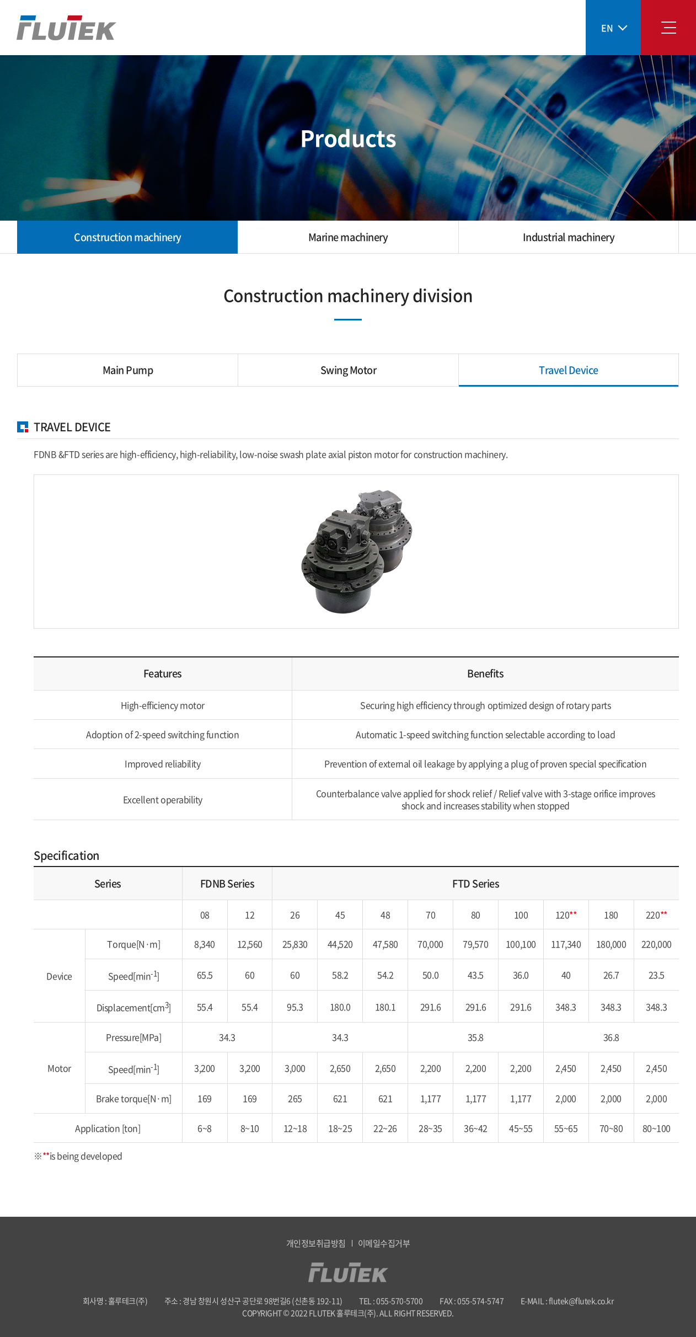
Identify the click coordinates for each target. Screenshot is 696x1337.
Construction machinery (127, 236)
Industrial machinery (568, 236)
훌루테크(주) (66, 27)
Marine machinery (348, 236)
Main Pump (128, 369)
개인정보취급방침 (316, 1243)
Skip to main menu (0, 0)
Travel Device (568, 369)
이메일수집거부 (384, 1243)
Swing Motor (348, 369)
